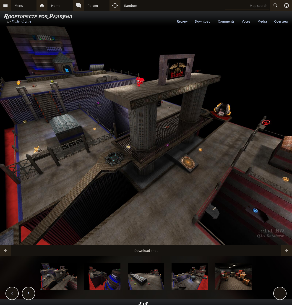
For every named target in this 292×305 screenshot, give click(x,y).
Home (55, 5)
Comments (226, 21)
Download (203, 21)
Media (262, 21)
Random (130, 5)
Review (182, 21)
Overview (281, 21)
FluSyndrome (21, 21)
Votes (246, 21)
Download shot (146, 250)
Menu (19, 5)
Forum (93, 5)
